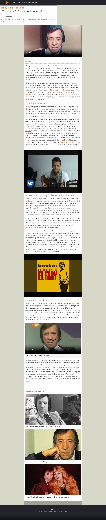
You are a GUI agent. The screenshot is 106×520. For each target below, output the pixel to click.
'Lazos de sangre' (41, 77)
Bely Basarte (64, 142)
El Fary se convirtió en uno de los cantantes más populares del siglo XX (28, 19)
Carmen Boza (75, 142)
